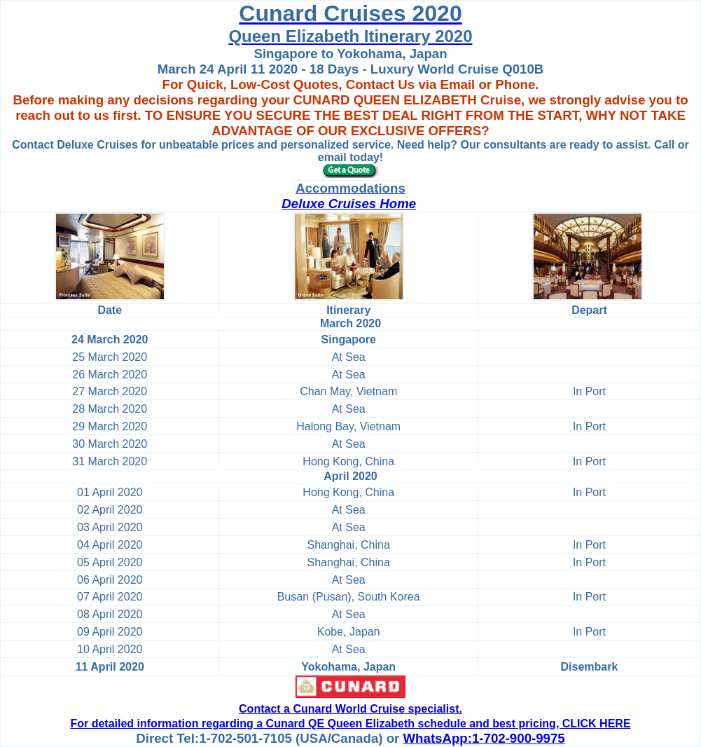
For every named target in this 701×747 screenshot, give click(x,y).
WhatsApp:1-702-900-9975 (484, 738)
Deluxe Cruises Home (349, 203)
